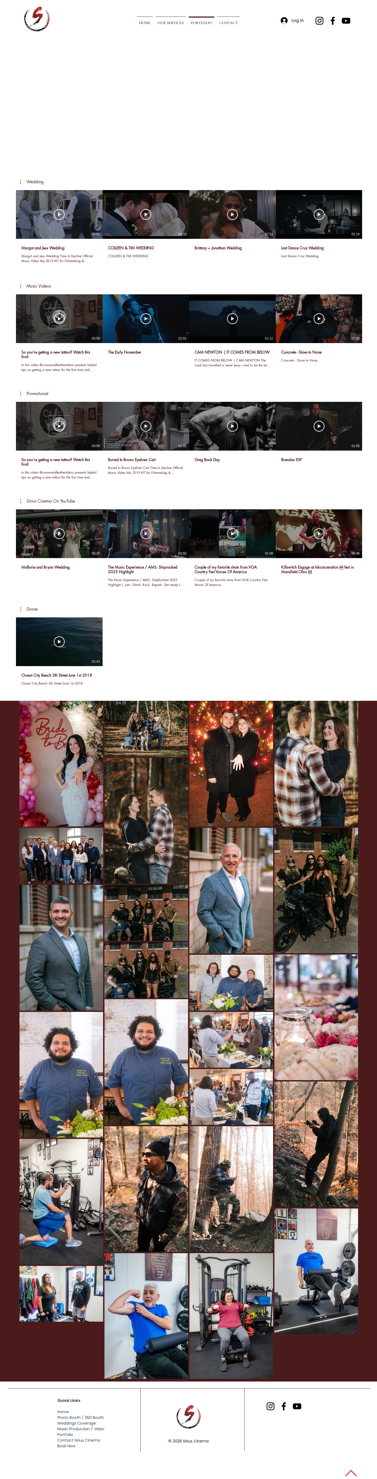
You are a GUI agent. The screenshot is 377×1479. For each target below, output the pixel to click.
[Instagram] (319, 20)
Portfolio (65, 1434)
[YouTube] (346, 20)
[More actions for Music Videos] (35, 286)
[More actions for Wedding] (32, 182)
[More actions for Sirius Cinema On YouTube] (47, 501)
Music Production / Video (80, 1429)
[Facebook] (332, 20)
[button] (170, 20)
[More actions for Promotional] (34, 393)
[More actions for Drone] (29, 609)
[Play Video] (59, 214)
